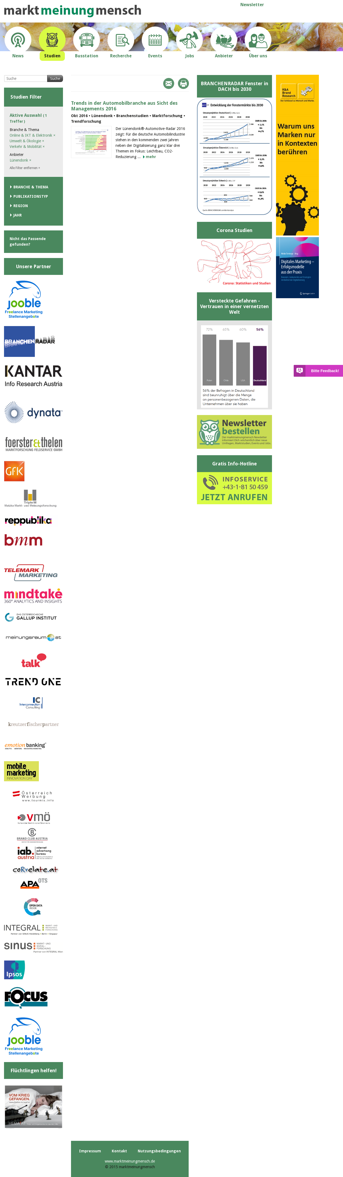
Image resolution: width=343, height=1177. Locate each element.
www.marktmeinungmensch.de (130, 1161)
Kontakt (119, 1151)
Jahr (17, 215)
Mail (168, 83)
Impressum (90, 1151)
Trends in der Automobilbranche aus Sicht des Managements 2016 (124, 105)
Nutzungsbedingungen (159, 1151)
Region (20, 206)
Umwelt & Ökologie (27, 141)
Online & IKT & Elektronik (32, 135)
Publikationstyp (30, 196)
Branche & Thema (30, 187)
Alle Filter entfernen (25, 168)
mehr (151, 157)
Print (183, 83)
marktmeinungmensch (72, 11)
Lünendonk (20, 160)
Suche (55, 78)
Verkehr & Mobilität (27, 146)
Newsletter (252, 4)
